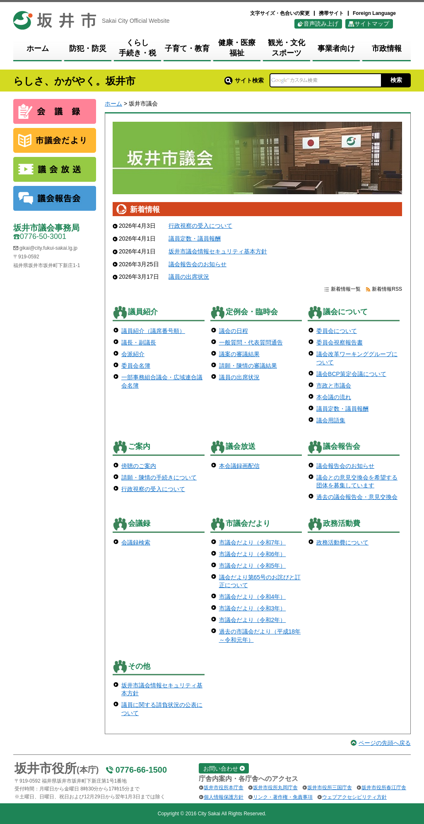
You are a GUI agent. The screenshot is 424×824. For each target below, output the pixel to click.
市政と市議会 (333, 385)
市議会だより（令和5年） (252, 565)
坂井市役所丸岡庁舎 (275, 787)
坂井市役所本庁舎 (223, 787)
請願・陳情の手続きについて (159, 477)
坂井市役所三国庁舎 (329, 787)
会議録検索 (135, 542)
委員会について (336, 331)
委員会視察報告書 (339, 342)
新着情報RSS (387, 289)
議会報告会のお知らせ (197, 264)
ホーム (113, 103)
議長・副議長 (138, 342)
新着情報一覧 (346, 289)
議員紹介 (143, 312)
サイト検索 (244, 80)
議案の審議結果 (239, 354)
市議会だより (248, 523)
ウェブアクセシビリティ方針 (354, 797)
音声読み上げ (321, 23)
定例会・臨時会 (252, 312)
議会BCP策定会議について (351, 374)
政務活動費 (341, 523)
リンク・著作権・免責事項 (283, 797)
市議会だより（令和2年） (252, 620)
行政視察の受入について (200, 225)
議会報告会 (341, 446)
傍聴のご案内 (138, 466)
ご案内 (139, 446)
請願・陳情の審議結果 (248, 365)
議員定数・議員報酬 (195, 238)
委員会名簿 (135, 365)
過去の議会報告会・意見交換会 (357, 497)
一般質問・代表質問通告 (251, 342)
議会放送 (240, 446)
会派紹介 (133, 354)
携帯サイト (331, 13)
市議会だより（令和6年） (252, 554)
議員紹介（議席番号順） (153, 331)
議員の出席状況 (189, 276)
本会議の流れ (333, 397)
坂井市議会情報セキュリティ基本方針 (218, 251)
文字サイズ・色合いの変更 (280, 13)
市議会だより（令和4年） (252, 596)
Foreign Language (374, 13)
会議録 (139, 523)
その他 (139, 666)
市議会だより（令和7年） (252, 542)
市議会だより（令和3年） (252, 608)
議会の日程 (233, 331)
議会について (345, 312)
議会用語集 (330, 420)
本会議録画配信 (239, 466)
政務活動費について (342, 542)
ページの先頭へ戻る (385, 743)
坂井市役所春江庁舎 (383, 787)
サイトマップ (371, 23)
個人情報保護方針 (223, 797)
